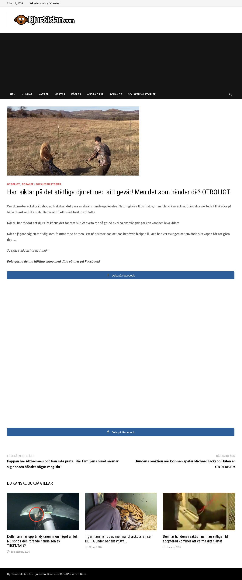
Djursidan (40, 574)
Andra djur (95, 94)
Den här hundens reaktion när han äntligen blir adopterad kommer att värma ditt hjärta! (196, 538)
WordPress (67, 574)
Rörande (115, 94)
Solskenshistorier (142, 94)
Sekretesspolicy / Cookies (44, 3)
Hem (13, 94)
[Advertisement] (121, 61)
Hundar (27, 94)
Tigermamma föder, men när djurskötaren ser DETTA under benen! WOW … (118, 538)
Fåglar (76, 94)
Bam (83, 574)
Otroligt (13, 184)
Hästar (60, 94)
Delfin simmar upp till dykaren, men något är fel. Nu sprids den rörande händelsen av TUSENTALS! (42, 541)
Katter (44, 94)
